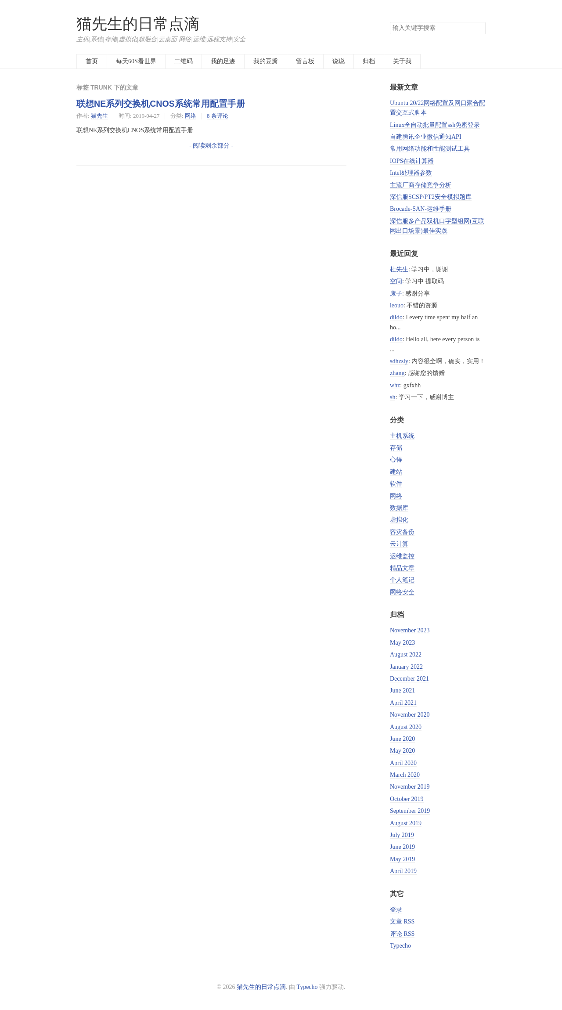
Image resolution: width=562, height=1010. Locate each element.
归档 (369, 61)
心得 (396, 459)
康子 (396, 293)
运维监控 (402, 556)
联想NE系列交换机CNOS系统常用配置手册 (160, 103)
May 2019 (402, 859)
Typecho (400, 945)
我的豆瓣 (265, 61)
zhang (397, 373)
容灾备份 (402, 532)
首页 (92, 61)
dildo (396, 317)
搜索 (478, 28)
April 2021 (403, 703)
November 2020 (410, 714)
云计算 (399, 544)
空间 (396, 281)
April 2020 (403, 763)
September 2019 (410, 811)
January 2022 (406, 667)
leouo (396, 305)
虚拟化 (399, 519)
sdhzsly (399, 361)
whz (395, 385)
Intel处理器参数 (411, 173)
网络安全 (402, 592)
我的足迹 (223, 61)
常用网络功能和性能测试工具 (430, 148)
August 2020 (406, 727)
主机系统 (402, 436)
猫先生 (99, 115)
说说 (338, 61)
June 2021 (402, 690)
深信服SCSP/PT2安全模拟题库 (431, 197)
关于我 (402, 61)
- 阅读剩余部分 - (211, 145)
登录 (396, 909)
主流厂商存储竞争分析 (420, 185)
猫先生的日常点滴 (137, 23)
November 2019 (410, 786)
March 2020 (405, 775)
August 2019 (406, 823)
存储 (396, 447)
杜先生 (399, 269)
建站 (396, 472)
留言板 (305, 61)
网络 (190, 115)
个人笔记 (402, 580)
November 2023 (410, 630)
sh (392, 397)
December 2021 (409, 678)
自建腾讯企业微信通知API (425, 136)
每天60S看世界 (136, 61)
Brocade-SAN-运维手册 (420, 209)
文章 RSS (402, 921)
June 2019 (402, 847)
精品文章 (402, 568)
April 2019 (403, 871)
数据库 (399, 508)
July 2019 (402, 835)
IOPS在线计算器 (412, 161)
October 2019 (407, 799)
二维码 (183, 61)
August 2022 (406, 654)
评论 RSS (402, 934)
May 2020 (402, 750)
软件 (396, 483)
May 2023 (402, 642)
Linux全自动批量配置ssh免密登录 (435, 125)
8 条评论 (217, 115)
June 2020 (402, 739)
